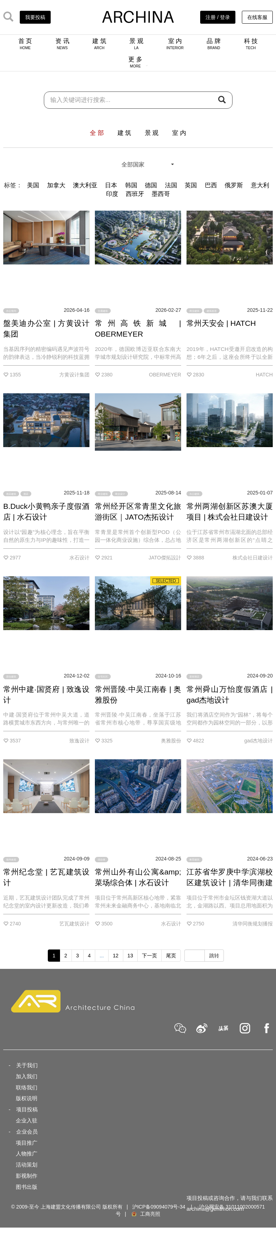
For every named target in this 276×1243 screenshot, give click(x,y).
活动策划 (26, 1165)
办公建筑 (194, 493)
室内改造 (11, 859)
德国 (151, 185)
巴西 (211, 185)
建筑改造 (212, 311)
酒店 (25, 493)
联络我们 (26, 1087)
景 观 (136, 44)
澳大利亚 (85, 185)
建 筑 (99, 44)
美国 (33, 185)
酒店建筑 (11, 493)
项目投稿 (27, 1109)
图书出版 (26, 1187)
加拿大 (56, 185)
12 (116, 955)
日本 (111, 185)
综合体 (101, 859)
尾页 (171, 955)
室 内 (175, 44)
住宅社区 (103, 676)
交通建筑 (103, 311)
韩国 (131, 185)
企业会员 (27, 1132)
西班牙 (135, 194)
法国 (171, 185)
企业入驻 (26, 1120)
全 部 (97, 133)
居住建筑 (11, 676)
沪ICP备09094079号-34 (158, 1207)
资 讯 (62, 44)
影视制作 (26, 1176)
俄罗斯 (234, 185)
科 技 (251, 44)
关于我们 (27, 1065)
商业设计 (120, 493)
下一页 (149, 955)
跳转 (214, 955)
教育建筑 (194, 859)
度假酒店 (194, 676)
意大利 (260, 185)
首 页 (25, 44)
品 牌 (214, 44)
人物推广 (26, 1153)
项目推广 (26, 1143)
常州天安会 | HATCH (221, 323)
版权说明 (26, 1098)
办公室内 (11, 311)
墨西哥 (161, 194)
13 (130, 955)
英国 (191, 185)
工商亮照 (145, 1214)
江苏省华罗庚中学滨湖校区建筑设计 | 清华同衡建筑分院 (230, 882)
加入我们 (26, 1076)
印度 (112, 194)
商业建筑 (194, 311)
